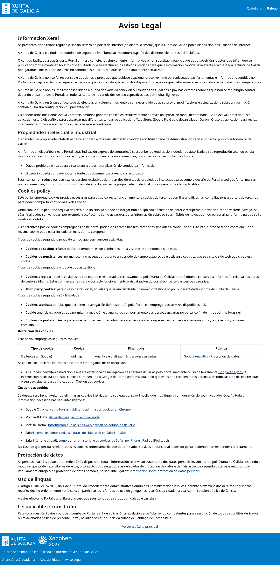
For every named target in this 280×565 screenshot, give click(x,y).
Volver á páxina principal (140, 526)
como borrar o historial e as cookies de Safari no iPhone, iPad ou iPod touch (114, 440)
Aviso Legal (73, 559)
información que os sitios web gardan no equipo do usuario (91, 425)
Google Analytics (196, 356)
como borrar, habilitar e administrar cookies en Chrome (90, 409)
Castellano (254, 8)
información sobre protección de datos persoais (165, 471)
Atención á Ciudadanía (18, 559)
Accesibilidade (50, 559)
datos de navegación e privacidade (74, 417)
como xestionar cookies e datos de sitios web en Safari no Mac (80, 433)
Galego (272, 8)
